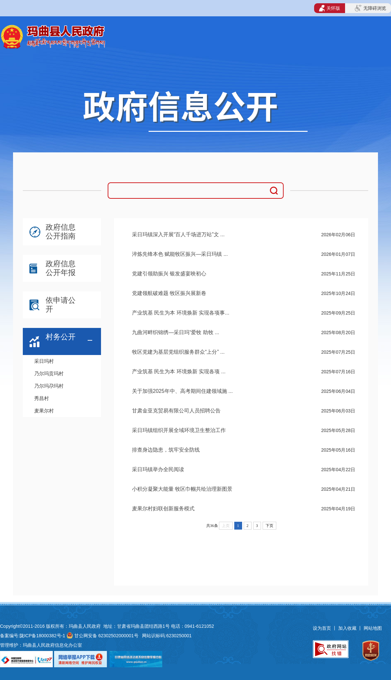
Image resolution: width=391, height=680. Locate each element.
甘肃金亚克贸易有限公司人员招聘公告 (176, 410)
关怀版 (329, 8)
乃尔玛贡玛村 (49, 373)
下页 (269, 525)
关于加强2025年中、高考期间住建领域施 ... (182, 391)
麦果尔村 (44, 410)
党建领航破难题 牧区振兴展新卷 (169, 293)
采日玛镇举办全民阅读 (158, 469)
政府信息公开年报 (61, 268)
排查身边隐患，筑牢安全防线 (166, 450)
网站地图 (373, 628)
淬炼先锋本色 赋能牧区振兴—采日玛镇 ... (180, 254)
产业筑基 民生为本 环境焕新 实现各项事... (180, 313)
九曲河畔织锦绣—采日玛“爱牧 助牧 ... (175, 332)
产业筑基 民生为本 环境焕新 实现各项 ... (178, 371)
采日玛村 (44, 361)
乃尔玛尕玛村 (49, 386)
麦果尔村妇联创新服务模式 (163, 508)
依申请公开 (61, 304)
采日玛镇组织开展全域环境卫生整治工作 (179, 430)
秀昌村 (41, 398)
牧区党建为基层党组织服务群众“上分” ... (178, 352)
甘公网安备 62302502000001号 (106, 635)
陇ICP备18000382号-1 (42, 635)
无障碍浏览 (370, 8)
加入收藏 (348, 628)
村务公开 (61, 336)
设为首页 (322, 628)
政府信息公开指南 (61, 231)
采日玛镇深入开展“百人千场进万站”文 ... (178, 234)
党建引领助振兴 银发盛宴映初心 (169, 273)
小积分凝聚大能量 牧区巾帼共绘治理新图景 (182, 489)
